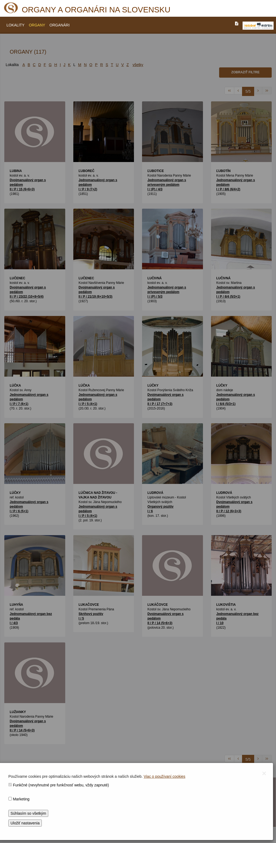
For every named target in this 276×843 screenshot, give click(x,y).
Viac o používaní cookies (164, 776)
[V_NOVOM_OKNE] (258, 25)
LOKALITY (15, 25)
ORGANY (37, 25)
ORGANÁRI (60, 25)
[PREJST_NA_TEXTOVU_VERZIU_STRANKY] (236, 23)
